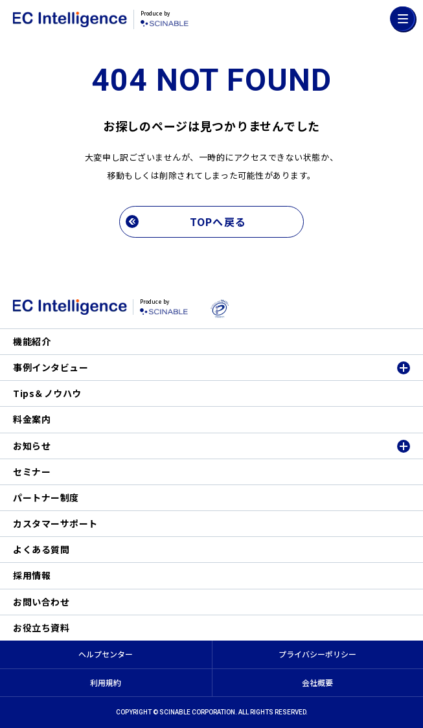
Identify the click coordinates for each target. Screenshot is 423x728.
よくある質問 (41, 549)
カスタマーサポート (55, 523)
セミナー (32, 471)
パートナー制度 (46, 497)
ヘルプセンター (105, 653)
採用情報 (32, 575)
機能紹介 (32, 341)
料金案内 (32, 419)
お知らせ (32, 445)
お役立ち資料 (41, 627)
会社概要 (317, 682)
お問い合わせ (41, 601)
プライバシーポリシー (317, 653)
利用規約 (105, 682)
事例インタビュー (50, 367)
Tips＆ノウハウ (47, 393)
